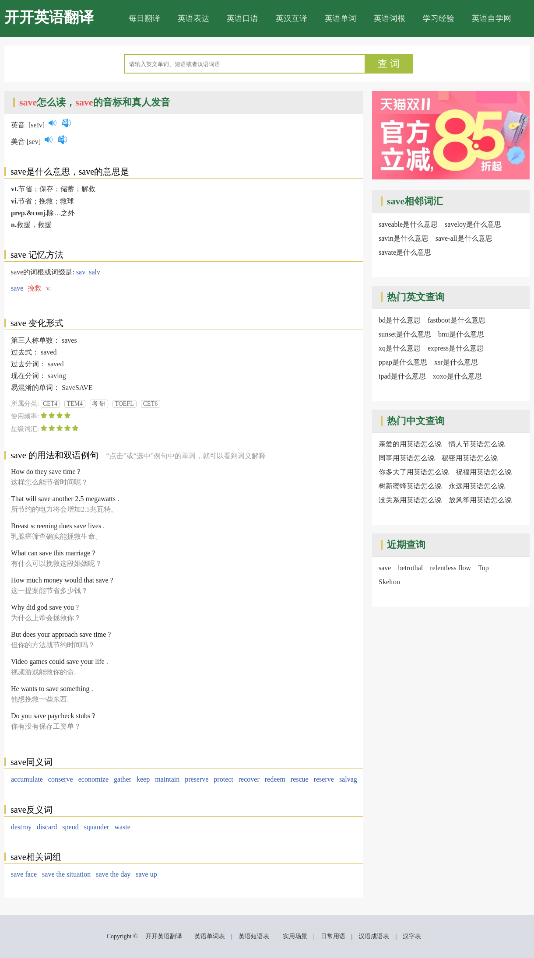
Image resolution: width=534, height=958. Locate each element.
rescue (300, 779)
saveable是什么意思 (408, 224)
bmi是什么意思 (461, 334)
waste (122, 827)
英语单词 (340, 18)
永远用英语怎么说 (477, 486)
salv (94, 272)
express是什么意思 (456, 348)
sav (80, 272)
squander (96, 827)
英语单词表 (209, 936)
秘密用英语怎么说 (470, 458)
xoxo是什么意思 (457, 376)
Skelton (389, 582)
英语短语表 (254, 936)
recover (249, 779)
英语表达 (193, 18)
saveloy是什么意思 (473, 224)
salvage (349, 779)
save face (24, 874)
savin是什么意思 (404, 238)
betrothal (410, 568)
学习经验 (438, 18)
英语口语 (242, 18)
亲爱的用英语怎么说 (410, 444)
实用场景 (295, 936)
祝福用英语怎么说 (484, 472)
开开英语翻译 (49, 17)
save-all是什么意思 (464, 238)
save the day (113, 874)
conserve (60, 779)
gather (122, 779)
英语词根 (389, 18)
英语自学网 (491, 18)
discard (47, 827)
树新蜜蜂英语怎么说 (410, 486)
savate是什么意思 (405, 252)
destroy (21, 827)
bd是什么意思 (400, 320)
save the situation (66, 874)
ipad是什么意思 (402, 376)
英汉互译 (291, 18)
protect (223, 779)
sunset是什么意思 (405, 334)
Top (483, 568)
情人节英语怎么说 (477, 444)
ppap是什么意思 (403, 362)
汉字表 (412, 936)
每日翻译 (144, 18)
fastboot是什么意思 (456, 320)
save (17, 288)
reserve (324, 779)
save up (146, 874)
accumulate (27, 779)
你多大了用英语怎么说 (414, 472)
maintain (167, 779)
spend (70, 827)
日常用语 (333, 936)
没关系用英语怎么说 (410, 500)
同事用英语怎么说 (407, 458)
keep (143, 779)
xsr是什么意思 (456, 362)
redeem (275, 779)
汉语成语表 (373, 936)
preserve (196, 779)
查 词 (389, 63)
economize (93, 779)
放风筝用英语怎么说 (480, 500)
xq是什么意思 (400, 348)
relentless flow (450, 568)
